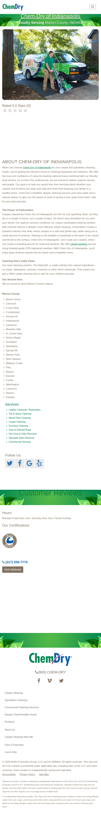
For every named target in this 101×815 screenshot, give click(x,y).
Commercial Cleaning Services (22, 707)
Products (10, 721)
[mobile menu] (92, 6)
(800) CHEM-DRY (50, 672)
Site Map (44, 774)
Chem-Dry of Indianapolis (50, 16)
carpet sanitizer (79, 244)
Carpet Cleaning (14, 693)
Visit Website (12, 569)
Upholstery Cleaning (16, 700)
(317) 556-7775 (15, 562)
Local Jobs (11, 752)
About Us (10, 729)
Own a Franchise (14, 744)
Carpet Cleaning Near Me (19, 737)
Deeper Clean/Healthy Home (21, 714)
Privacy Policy (27, 774)
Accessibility (9, 774)
